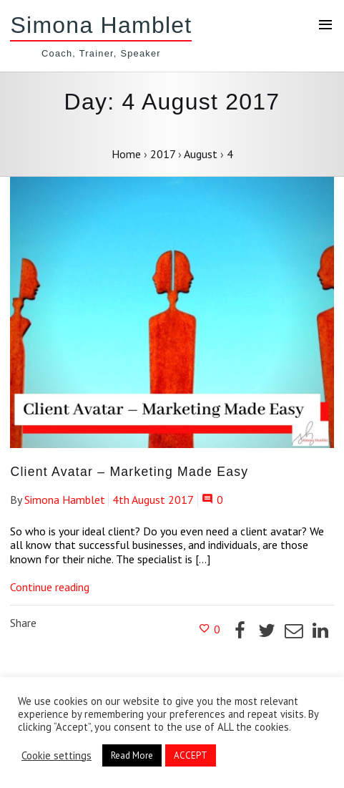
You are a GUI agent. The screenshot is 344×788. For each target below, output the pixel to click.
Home (126, 154)
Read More (132, 755)
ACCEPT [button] (190, 755)
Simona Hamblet (101, 25)
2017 (162, 154)
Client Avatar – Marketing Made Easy (129, 471)
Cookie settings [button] (56, 755)
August (200, 154)
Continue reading (49, 587)
